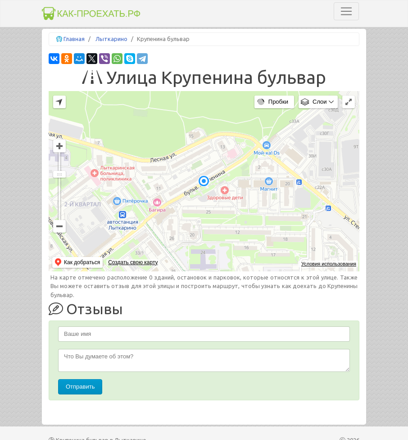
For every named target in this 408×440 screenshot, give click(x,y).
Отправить (80, 386)
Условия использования (328, 263)
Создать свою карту (133, 262)
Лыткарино (111, 39)
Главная (74, 39)
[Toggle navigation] (346, 11)
